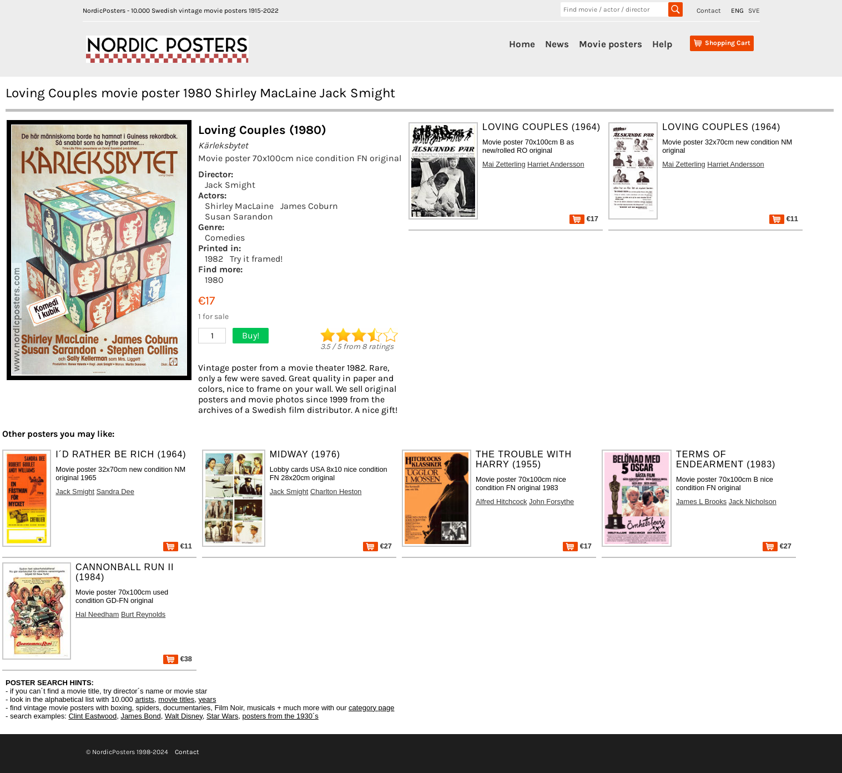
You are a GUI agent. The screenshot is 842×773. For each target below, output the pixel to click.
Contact (709, 10)
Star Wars (222, 716)
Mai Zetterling (504, 164)
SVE (754, 10)
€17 (583, 219)
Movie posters (610, 43)
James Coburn (309, 206)
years (207, 699)
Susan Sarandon (239, 216)
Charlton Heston (335, 491)
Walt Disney (184, 716)
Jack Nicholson (753, 501)
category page (371, 708)
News (557, 43)
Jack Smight (230, 184)
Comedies (225, 237)
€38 (177, 659)
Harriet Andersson (555, 164)
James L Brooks (701, 501)
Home (522, 43)
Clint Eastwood (92, 716)
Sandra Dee (115, 491)
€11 (783, 219)
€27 (377, 546)
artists (144, 699)
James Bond (140, 716)
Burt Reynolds (143, 614)
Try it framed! (256, 258)
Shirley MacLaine (239, 206)
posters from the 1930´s (281, 716)
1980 (214, 280)
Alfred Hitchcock (501, 501)
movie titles (176, 699)
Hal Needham (97, 614)
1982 (214, 258)
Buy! (250, 335)
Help (662, 43)
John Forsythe (551, 501)
